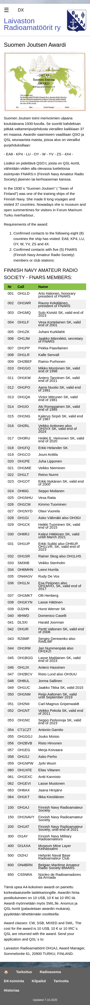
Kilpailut (39, 981)
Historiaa (11, 990)
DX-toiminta (14, 981)
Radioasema (50, 972)
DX (21, 10)
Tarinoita (61, 981)
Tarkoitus (24, 972)
